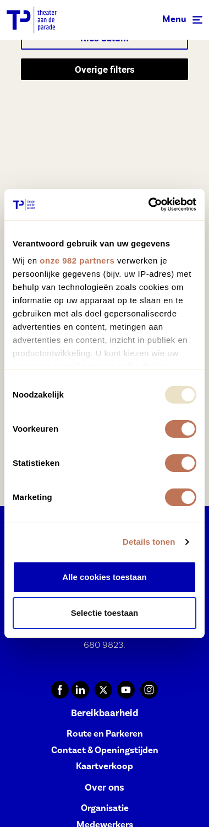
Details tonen (149, 541)
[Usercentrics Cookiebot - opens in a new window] (149, 204)
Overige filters (105, 69)
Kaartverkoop (104, 766)
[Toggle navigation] (182, 20)
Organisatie (105, 808)
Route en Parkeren (105, 733)
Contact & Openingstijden (104, 750)
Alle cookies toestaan (104, 577)
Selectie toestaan (105, 612)
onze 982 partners (77, 260)
